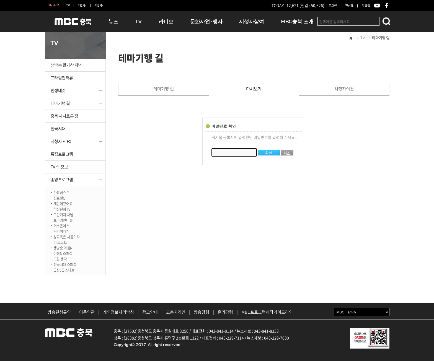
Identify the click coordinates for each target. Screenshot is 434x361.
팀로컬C (59, 197)
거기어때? (60, 230)
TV (68, 5)
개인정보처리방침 (118, 312)
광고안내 (150, 312)
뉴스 (113, 22)
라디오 (166, 22)
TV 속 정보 (59, 167)
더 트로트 (60, 242)
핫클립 (366, 5)
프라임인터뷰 (62, 78)
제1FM (82, 5)
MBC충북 (72, 24)
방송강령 (201, 312)
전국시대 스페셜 (65, 264)
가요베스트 (61, 192)
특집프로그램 (62, 154)
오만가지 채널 (63, 214)
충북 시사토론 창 (64, 116)
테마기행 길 (60, 103)
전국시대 (58, 129)
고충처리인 (175, 312)
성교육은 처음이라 (66, 236)
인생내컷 (58, 90)
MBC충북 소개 (297, 22)
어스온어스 (61, 225)
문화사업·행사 (206, 22)
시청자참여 (251, 22)
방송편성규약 (59, 312)
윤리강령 (225, 312)
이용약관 (87, 312)
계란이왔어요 (63, 203)
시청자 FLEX (61, 141)
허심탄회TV (61, 208)
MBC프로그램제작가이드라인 (267, 312)
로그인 (333, 5)
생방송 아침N (63, 247)
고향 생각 (60, 258)
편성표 (349, 5)
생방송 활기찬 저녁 (66, 65)
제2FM (99, 5)
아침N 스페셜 (63, 253)
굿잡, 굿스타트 (63, 269)
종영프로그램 (62, 179)
